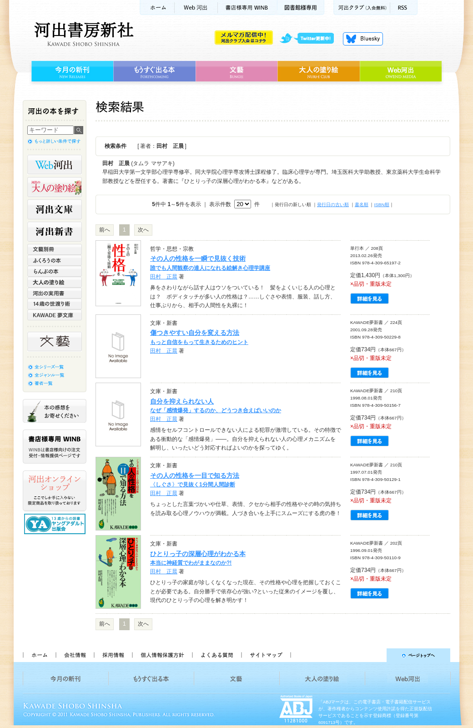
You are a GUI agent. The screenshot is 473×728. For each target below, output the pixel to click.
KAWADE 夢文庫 (54, 314)
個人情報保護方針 (162, 655)
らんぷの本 (54, 271)
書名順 (361, 204)
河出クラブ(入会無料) (361, 7)
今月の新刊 (71, 71)
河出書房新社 (82, 34)
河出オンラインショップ (54, 490)
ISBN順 (381, 204)
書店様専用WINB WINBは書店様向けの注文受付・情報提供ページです (54, 447)
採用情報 (113, 655)
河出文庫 (54, 209)
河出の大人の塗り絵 (54, 187)
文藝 (236, 71)
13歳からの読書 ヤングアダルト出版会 (56, 524)
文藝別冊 (54, 249)
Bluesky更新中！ (363, 38)
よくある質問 (216, 655)
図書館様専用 (300, 7)
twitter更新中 (310, 38)
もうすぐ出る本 (154, 71)
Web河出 (196, 7)
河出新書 (54, 232)
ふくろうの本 (54, 260)
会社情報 (74, 655)
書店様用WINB (247, 7)
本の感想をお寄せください (54, 411)
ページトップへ (374, 655)
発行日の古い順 (333, 204)
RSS (404, 7)
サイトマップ (266, 655)
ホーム (157, 7)
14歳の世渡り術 (54, 303)
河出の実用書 (54, 293)
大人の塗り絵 (318, 71)
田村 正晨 (163, 276)
